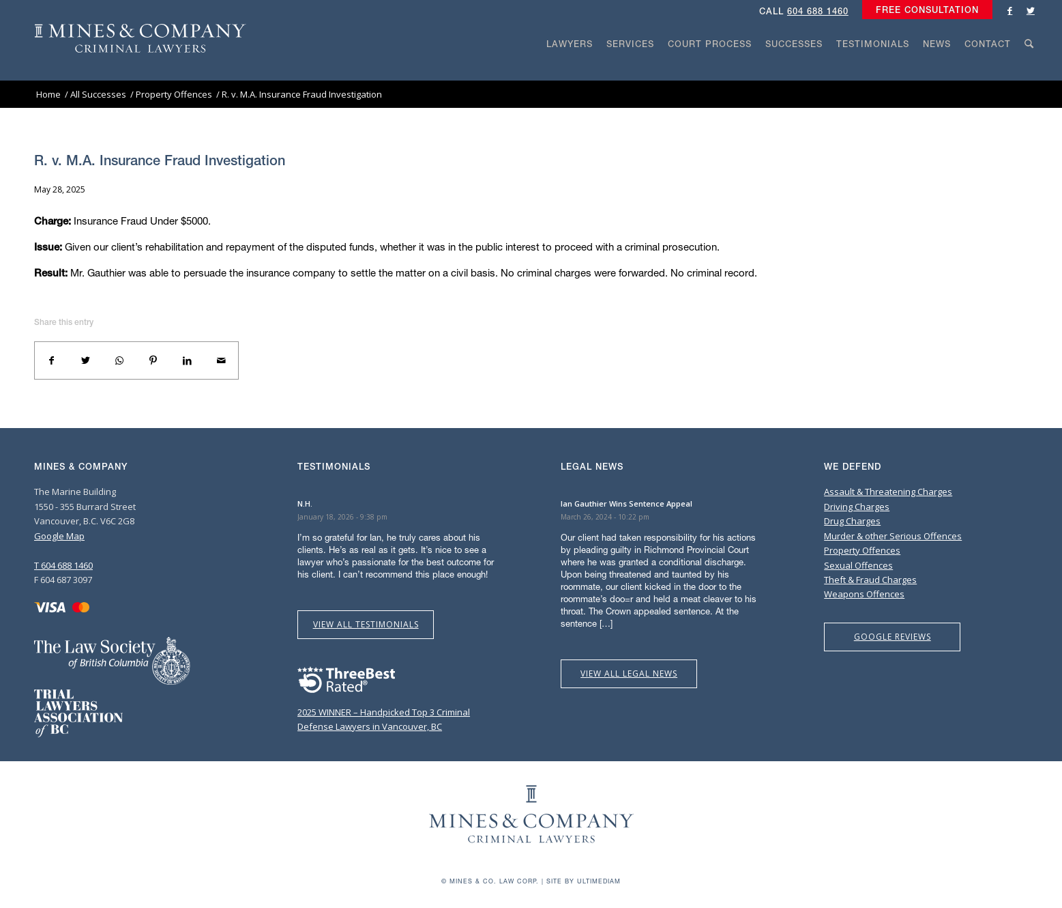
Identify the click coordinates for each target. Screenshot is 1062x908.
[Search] (1029, 70)
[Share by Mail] (221, 360)
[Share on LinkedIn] (188, 360)
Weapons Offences (864, 594)
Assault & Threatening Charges (888, 491)
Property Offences (862, 550)
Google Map (59, 536)
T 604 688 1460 (63, 565)
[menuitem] (923, 10)
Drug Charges (852, 521)
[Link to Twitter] (1030, 10)
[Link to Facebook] (1010, 10)
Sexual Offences (858, 565)
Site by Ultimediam (583, 881)
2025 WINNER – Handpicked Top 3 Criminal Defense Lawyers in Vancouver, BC (383, 712)
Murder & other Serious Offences (893, 536)
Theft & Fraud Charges (870, 579)
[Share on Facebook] (52, 360)
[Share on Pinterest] (153, 360)
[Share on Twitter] (86, 360)
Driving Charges (856, 506)
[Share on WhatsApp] (119, 360)
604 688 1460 (818, 11)
